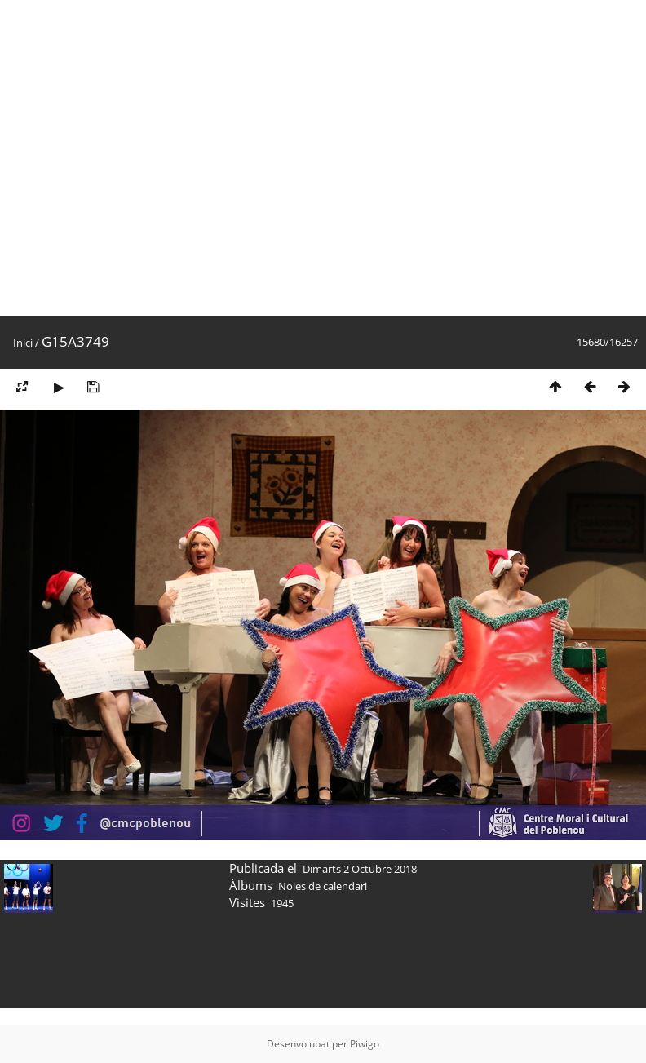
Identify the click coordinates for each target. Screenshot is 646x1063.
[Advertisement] (158, 158)
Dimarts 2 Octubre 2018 (360, 868)
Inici (23, 342)
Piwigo (364, 1044)
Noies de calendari (322, 886)
